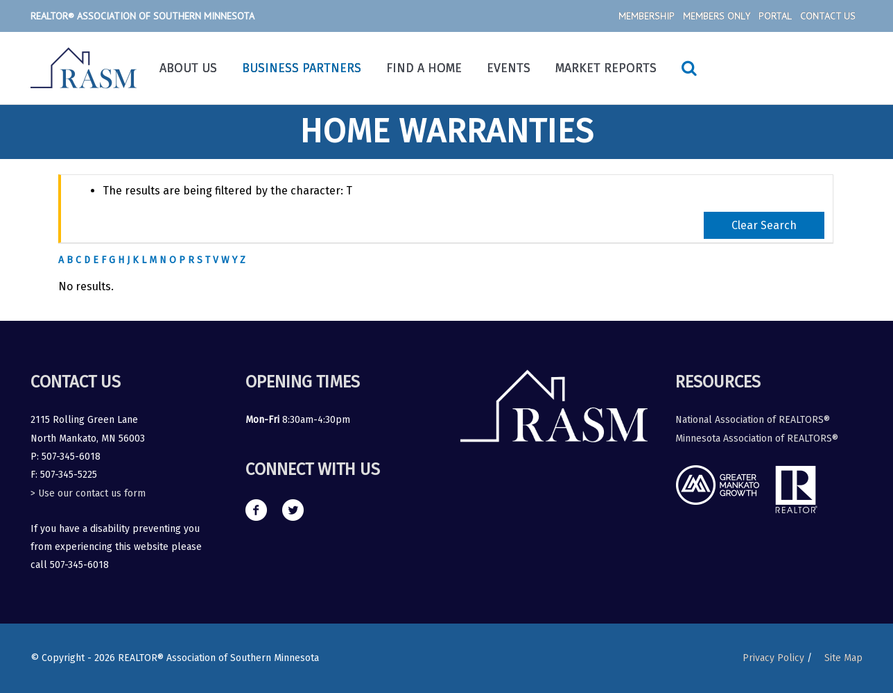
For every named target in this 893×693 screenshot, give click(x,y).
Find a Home (424, 68)
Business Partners (301, 68)
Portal (775, 16)
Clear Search (764, 225)
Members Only (716, 16)
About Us (188, 68)
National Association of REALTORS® (752, 420)
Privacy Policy (773, 658)
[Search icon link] (689, 68)
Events (508, 68)
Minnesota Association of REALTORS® (756, 438)
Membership (646, 16)
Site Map (843, 658)
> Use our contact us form (88, 493)
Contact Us (828, 16)
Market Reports (606, 68)
